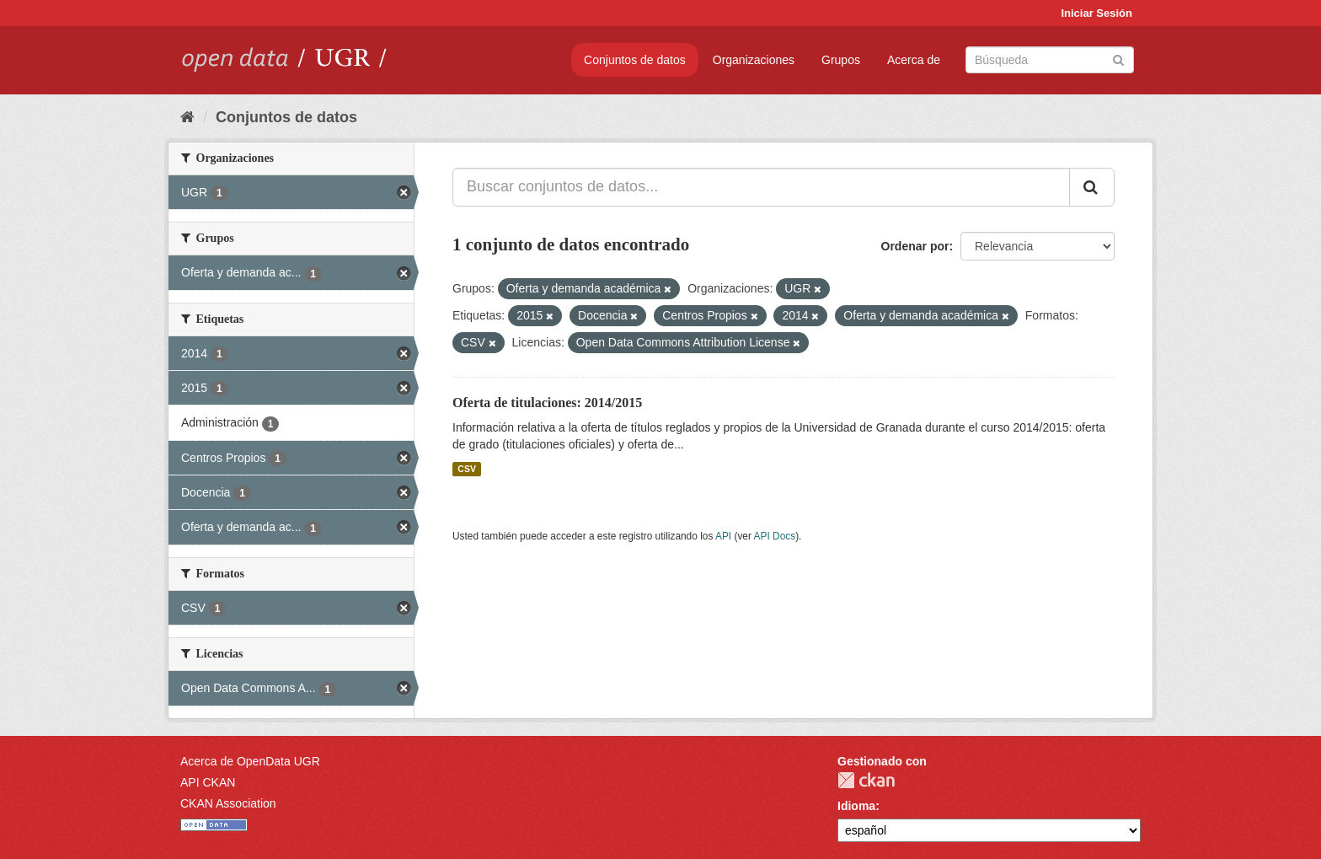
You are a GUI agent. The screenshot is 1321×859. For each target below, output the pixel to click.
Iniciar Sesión (1096, 13)
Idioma (856, 806)
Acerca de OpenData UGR (250, 761)
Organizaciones (753, 60)
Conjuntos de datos (635, 60)
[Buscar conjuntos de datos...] (761, 187)
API (723, 536)
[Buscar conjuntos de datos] (1049, 59)
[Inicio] (187, 117)
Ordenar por (915, 246)
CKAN (866, 780)
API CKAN (207, 782)
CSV (466, 469)
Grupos (840, 60)
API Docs (775, 536)
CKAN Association (228, 803)
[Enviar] (1118, 58)
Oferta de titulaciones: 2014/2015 (547, 402)
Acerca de (913, 60)
